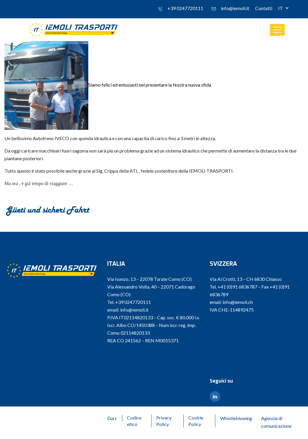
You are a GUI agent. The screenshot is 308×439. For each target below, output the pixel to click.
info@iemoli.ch (238, 302)
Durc (112, 418)
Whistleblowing (236, 418)
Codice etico (134, 421)
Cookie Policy (195, 421)
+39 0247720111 (185, 8)
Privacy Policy (164, 421)
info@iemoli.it (235, 8)
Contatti (263, 8)
